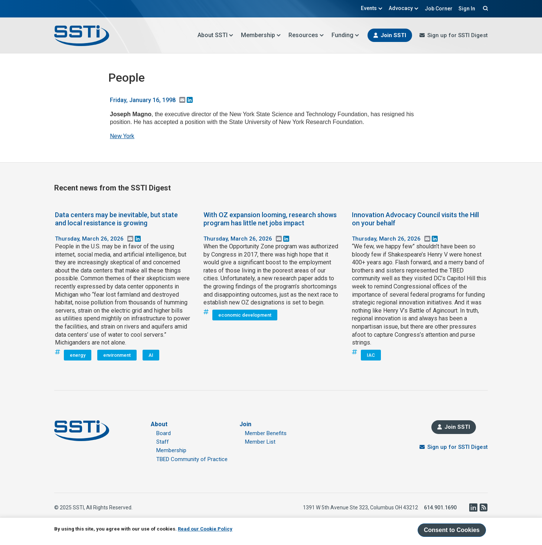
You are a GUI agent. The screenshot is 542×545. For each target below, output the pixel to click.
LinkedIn (472, 507)
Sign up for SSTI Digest (457, 35)
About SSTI (215, 35)
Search (484, 8)
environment (117, 355)
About (159, 424)
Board (163, 433)
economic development (244, 315)
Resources (306, 35)
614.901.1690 (440, 507)
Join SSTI (393, 35)
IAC (371, 355)
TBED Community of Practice (192, 459)
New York (122, 136)
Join (245, 424)
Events (372, 8)
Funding (345, 35)
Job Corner (439, 9)
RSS (483, 507)
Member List (260, 441)
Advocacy (404, 8)
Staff (162, 441)
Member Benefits (266, 433)
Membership (261, 35)
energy (77, 355)
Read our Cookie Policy (205, 529)
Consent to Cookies (452, 530)
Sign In (466, 9)
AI (150, 355)
